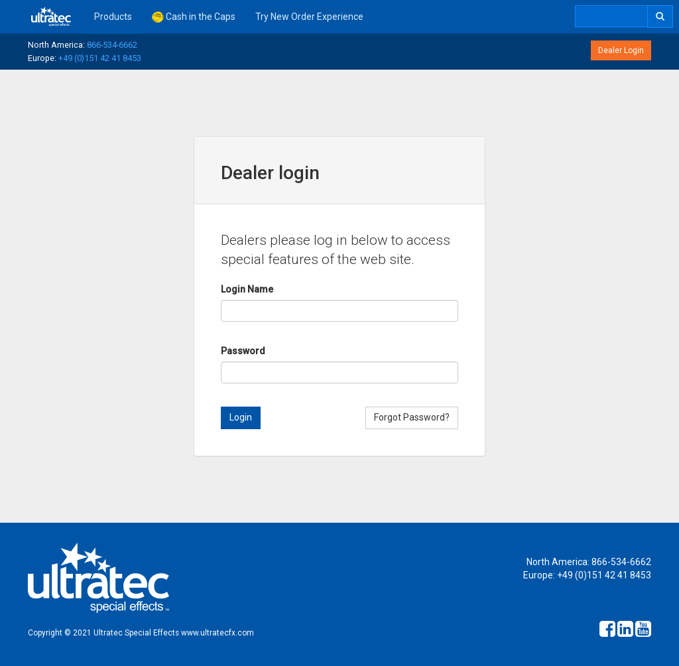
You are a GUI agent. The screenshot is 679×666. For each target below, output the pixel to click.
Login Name (247, 289)
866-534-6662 (112, 45)
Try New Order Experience (309, 16)
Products (113, 16)
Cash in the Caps (193, 17)
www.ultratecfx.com (217, 632)
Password (243, 351)
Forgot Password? (412, 417)
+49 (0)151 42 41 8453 (99, 58)
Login (240, 417)
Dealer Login (621, 50)
